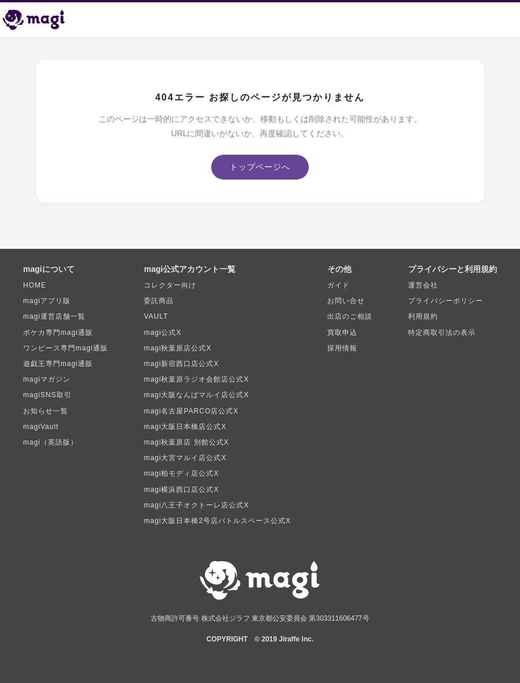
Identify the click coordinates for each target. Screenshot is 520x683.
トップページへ (260, 166)
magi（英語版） (50, 442)
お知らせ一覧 (45, 411)
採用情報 (342, 348)
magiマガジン (46, 379)
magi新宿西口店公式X (181, 364)
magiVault (40, 427)
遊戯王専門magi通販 (58, 364)
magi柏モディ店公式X (181, 473)
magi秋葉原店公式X (177, 348)
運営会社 (423, 285)
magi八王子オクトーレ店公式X (196, 505)
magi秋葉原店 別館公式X (186, 442)
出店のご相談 (349, 316)
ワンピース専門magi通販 (65, 348)
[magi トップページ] (38, 19)
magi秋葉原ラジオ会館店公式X (196, 379)
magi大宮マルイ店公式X (185, 458)
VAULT (156, 316)
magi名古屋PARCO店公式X (191, 411)
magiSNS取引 (47, 395)
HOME (34, 285)
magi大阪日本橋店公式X (185, 427)
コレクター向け (170, 285)
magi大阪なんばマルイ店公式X (196, 395)
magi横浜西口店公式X (181, 490)
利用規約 (423, 316)
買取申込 (342, 333)
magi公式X (162, 333)
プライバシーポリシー (445, 301)
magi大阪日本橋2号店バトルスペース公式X (217, 521)
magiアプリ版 (46, 301)
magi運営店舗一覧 (54, 316)
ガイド (338, 285)
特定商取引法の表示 (442, 333)
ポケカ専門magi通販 (58, 333)
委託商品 (159, 301)
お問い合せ (346, 301)
